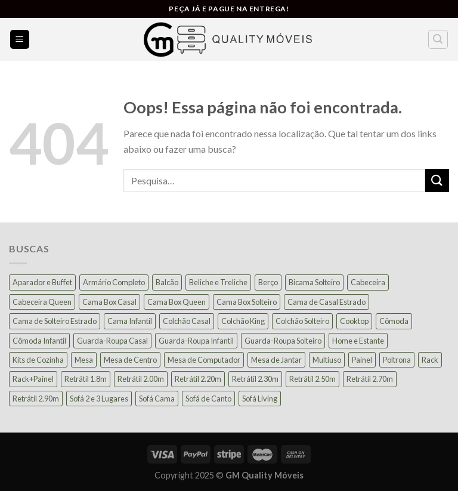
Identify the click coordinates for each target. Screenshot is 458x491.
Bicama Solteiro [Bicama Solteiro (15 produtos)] (314, 282)
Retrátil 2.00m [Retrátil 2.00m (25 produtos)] (140, 379)
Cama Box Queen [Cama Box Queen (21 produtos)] (176, 302)
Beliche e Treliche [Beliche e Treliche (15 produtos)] (218, 282)
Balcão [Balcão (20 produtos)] (167, 282)
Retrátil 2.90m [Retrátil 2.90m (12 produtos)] (36, 398)
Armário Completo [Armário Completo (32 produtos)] (114, 282)
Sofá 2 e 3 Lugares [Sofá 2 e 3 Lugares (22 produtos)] (99, 398)
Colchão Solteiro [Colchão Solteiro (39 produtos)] (302, 321)
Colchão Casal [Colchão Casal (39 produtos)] (187, 321)
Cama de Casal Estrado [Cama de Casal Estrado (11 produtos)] (326, 302)
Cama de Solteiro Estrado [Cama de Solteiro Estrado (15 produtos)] (55, 321)
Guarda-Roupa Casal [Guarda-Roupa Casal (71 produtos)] (112, 340)
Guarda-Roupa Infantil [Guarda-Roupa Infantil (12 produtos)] (196, 340)
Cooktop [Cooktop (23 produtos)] (354, 321)
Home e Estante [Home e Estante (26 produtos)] (358, 340)
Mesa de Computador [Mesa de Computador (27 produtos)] (204, 360)
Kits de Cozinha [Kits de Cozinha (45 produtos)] (38, 360)
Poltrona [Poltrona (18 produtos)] (397, 360)
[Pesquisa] (438, 39)
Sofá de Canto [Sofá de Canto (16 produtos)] (208, 398)
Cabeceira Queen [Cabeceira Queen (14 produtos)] (42, 302)
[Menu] (20, 40)
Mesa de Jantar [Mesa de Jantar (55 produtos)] (276, 360)
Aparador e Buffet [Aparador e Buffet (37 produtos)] (42, 282)
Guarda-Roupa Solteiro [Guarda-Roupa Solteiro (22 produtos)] (283, 340)
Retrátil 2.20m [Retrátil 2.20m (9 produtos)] (198, 379)
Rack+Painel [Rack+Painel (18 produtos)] (33, 379)
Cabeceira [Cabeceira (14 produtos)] (368, 282)
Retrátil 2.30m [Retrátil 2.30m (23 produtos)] (255, 379)
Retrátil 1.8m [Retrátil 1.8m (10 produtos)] (85, 379)
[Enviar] (437, 180)
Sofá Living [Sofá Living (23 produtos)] (259, 398)
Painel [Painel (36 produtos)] (362, 360)
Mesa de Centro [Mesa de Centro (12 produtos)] (130, 360)
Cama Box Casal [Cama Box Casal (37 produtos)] (109, 302)
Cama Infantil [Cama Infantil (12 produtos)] (129, 321)
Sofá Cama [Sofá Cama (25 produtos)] (157, 398)
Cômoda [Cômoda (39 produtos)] (394, 321)
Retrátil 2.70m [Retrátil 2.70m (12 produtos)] (369, 379)
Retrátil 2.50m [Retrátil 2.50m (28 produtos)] (312, 379)
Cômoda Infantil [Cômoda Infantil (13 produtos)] (39, 340)
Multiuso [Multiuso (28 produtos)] (326, 360)
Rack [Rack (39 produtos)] (430, 360)
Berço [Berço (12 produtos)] (268, 282)
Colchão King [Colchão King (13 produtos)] (243, 321)
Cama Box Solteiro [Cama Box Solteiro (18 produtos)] (246, 302)
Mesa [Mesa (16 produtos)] (84, 360)
